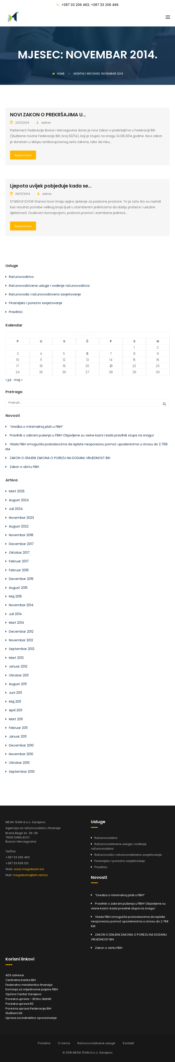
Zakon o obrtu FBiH (24, 466)
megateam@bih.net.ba (30, 875)
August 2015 (18, 587)
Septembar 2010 (22, 771)
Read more (23, 155)
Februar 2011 (18, 727)
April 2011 (15, 710)
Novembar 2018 (21, 535)
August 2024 (19, 500)
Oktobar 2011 (18, 675)
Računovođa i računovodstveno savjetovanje (45, 294)
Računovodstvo (21, 276)
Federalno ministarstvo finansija (28, 985)
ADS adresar (14, 975)
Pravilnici (16, 312)
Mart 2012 (16, 657)
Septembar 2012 (21, 649)
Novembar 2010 (21, 754)
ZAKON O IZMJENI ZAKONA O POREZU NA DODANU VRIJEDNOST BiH (60, 458)
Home (58, 74)
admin (43, 122)
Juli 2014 (15, 614)
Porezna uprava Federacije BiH (28, 1008)
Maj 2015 (15, 596)
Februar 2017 (19, 561)
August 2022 (18, 526)
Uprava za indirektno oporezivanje (31, 1018)
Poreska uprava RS (19, 1004)
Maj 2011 (15, 701)
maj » (18, 380)
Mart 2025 (17, 491)
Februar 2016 (19, 570)
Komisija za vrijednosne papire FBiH (31, 989)
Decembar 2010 (21, 745)
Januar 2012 (18, 666)
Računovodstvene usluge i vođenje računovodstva (49, 285)
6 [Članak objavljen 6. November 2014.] (87, 353)
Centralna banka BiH (20, 980)
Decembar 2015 (21, 579)
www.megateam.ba (29, 869)
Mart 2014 (16, 622)
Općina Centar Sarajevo (23, 994)
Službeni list (13, 1013)
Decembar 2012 (21, 631)
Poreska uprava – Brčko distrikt (28, 999)
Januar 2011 (17, 736)
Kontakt (128, 1043)
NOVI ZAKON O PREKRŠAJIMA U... (48, 114)
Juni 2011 (15, 692)
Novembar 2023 (21, 517)
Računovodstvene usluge (96, 1043)
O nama (64, 1043)
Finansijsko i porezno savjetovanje (35, 303)
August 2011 (18, 684)
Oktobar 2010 (19, 762)
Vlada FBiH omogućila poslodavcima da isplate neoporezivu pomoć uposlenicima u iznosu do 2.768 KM (129, 922)
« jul (8, 380)
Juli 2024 (16, 508)
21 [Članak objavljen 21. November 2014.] (111, 366)
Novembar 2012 (21, 640)
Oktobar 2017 (19, 552)
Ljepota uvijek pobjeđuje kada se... (51, 186)
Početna (44, 1043)
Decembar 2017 (21, 544)
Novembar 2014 (21, 605)
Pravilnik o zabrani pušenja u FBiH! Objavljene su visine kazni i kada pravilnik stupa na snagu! (82, 435)
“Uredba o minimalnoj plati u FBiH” (36, 426)
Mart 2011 (16, 719)
